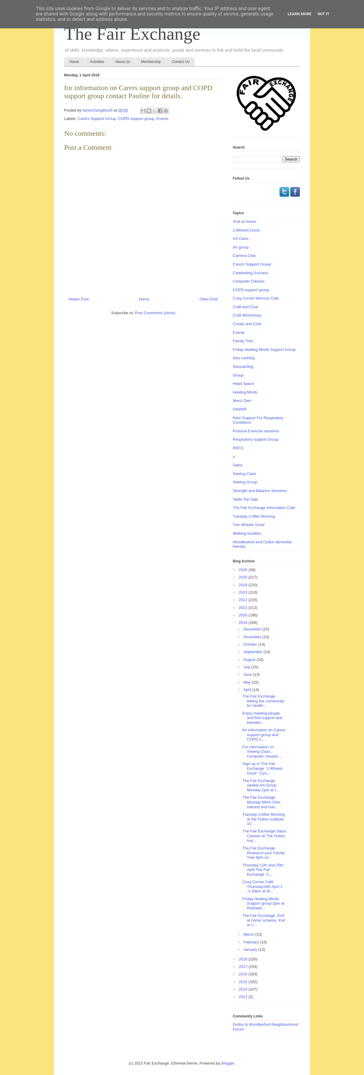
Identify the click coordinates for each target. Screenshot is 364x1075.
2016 (244, 974)
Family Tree (243, 341)
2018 (244, 959)
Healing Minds (245, 392)
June (248, 674)
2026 (244, 569)
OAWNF (240, 409)
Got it (323, 14)
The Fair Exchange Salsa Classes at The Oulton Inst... (264, 836)
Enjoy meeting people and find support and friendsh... (262, 718)
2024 (244, 585)
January (250, 949)
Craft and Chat (245, 307)
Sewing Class (244, 473)
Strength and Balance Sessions (260, 490)
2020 (244, 615)
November (253, 637)
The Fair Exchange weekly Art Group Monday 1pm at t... (260, 785)
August (250, 659)
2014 (244, 989)
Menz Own (242, 400)
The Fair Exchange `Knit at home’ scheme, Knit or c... (263, 920)
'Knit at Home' (245, 221)
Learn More (299, 14)
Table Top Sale (245, 499)
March (249, 934)
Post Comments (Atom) (155, 313)
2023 (244, 592)
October (250, 644)
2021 (244, 607)
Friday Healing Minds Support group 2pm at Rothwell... (263, 903)
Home (74, 62)
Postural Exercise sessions (256, 431)
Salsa (238, 465)
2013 (244, 996)
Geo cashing (244, 358)
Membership (151, 62)
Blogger (227, 1063)
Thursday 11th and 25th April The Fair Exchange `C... (262, 870)
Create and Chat (247, 324)
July (247, 667)
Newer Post (79, 299)
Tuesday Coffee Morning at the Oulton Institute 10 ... (263, 819)
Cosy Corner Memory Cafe (256, 298)
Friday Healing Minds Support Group (264, 349)
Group (238, 375)
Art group (241, 247)
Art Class (241, 238)
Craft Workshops (247, 315)
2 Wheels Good (246, 230)
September (253, 652)
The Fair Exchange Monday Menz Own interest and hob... (261, 802)
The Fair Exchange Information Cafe (264, 507)
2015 (244, 982)
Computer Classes (249, 281)
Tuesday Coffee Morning (254, 516)
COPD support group (136, 118)
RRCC (238, 448)
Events (162, 118)
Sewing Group (245, 482)
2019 (244, 622)
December (253, 629)
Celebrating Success (250, 273)
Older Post (209, 299)
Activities (97, 62)
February (251, 942)
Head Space (243, 383)
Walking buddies (247, 533)
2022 (244, 600)
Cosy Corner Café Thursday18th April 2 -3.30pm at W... (262, 886)
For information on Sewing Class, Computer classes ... (262, 751)
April (247, 689)
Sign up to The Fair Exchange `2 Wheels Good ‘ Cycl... (262, 768)
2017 (244, 966)
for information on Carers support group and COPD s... (263, 734)
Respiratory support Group (255, 439)
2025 (244, 577)
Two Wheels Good (248, 524)
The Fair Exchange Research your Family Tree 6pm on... (263, 853)
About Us (122, 62)
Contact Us (180, 62)
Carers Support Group (97, 118)
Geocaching (243, 366)
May (247, 682)
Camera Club (244, 255)
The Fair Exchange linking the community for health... (263, 701)
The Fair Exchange (132, 34)
